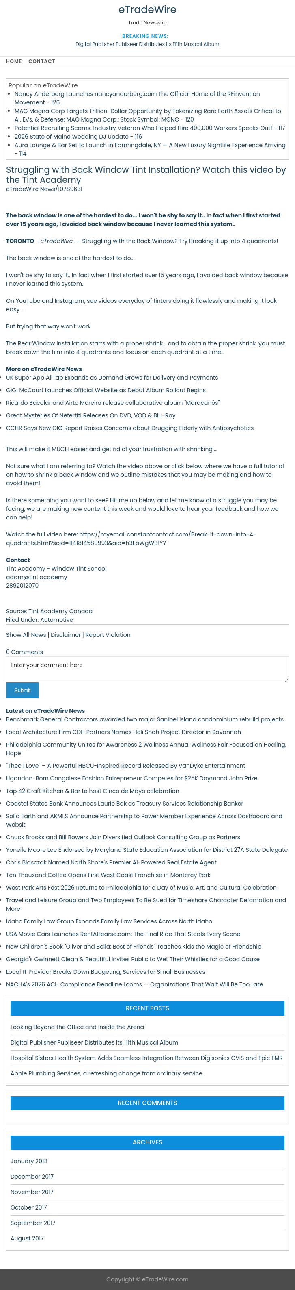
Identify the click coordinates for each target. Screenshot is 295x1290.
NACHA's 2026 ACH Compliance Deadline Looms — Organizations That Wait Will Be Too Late (134, 984)
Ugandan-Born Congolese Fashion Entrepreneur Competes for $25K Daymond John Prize (131, 778)
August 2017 (27, 1238)
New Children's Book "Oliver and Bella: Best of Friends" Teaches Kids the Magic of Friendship (133, 947)
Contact (41, 61)
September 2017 (33, 1223)
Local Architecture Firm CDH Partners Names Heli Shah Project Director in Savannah (123, 732)
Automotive (56, 620)
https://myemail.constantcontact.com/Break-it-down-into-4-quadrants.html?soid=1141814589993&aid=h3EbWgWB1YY (131, 538)
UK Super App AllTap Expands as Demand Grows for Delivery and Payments (112, 378)
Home (14, 61)
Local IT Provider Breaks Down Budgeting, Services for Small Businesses (105, 972)
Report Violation (108, 635)
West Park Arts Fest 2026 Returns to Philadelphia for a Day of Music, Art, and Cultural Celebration (141, 888)
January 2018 (29, 1161)
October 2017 (29, 1207)
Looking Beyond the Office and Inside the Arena (77, 1027)
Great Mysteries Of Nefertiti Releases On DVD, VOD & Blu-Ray (91, 415)
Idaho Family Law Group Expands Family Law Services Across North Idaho (109, 921)
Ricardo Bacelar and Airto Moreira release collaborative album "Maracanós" (113, 403)
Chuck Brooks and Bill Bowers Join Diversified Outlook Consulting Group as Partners (123, 837)
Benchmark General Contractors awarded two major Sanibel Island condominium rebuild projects (145, 719)
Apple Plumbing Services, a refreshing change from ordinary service (106, 1073)
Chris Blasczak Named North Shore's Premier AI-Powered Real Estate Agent (111, 862)
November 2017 (32, 1192)
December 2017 (32, 1177)
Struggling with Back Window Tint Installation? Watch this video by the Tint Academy (146, 175)
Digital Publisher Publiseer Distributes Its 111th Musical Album (147, 44)
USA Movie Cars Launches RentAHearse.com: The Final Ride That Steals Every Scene (123, 934)
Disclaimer (66, 635)
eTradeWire (147, 9)
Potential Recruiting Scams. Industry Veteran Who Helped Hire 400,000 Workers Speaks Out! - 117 (150, 128)
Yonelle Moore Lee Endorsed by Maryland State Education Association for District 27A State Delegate (147, 850)
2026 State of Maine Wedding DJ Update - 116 (78, 136)
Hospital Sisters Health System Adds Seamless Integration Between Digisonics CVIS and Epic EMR (147, 1058)
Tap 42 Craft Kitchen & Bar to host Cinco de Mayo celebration (92, 791)
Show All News (26, 635)
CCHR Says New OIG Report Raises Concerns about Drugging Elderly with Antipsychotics (130, 428)
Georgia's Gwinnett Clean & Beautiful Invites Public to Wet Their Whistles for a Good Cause (133, 959)
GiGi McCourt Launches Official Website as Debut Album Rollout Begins (106, 390)
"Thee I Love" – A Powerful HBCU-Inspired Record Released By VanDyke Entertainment (125, 766)
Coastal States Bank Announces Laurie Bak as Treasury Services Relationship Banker (124, 803)
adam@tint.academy (36, 577)
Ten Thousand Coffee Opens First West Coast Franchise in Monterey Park (108, 875)
